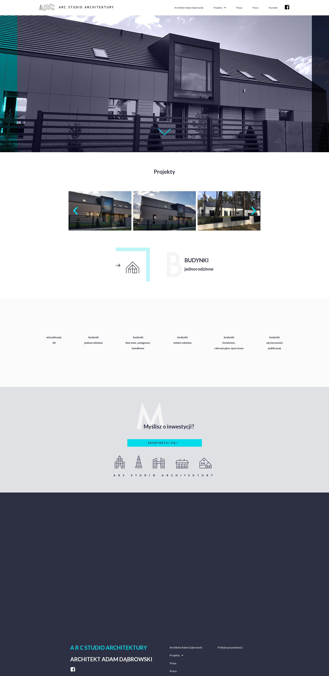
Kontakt (273, 7)
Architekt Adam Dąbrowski (188, 7)
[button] (75, 211)
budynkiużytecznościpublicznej (274, 343)
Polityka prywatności (230, 647)
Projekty (220, 8)
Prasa (239, 7)
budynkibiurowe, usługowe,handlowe (138, 343)
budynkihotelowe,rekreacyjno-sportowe (228, 343)
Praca (255, 7)
